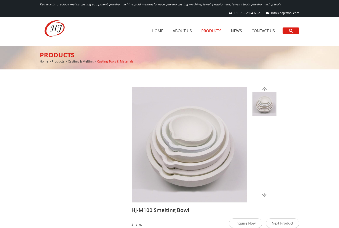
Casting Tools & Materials (115, 61)
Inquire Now (246, 223)
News (236, 30)
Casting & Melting (81, 61)
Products (211, 30)
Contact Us (263, 30)
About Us (182, 30)
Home (157, 30)
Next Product (282, 223)
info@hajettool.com (285, 13)
